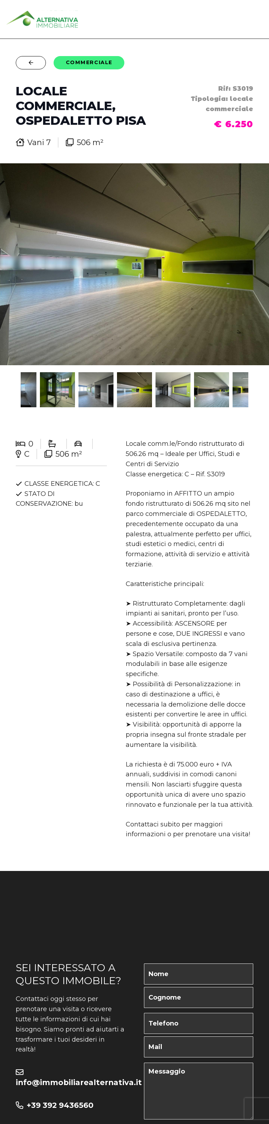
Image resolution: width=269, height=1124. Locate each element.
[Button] (31, 62)
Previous (8, 389)
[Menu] (257, 19)
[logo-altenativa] (42, 19)
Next (260, 389)
